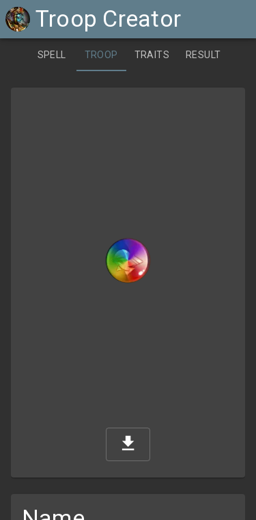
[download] (128, 444)
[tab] (51, 54)
